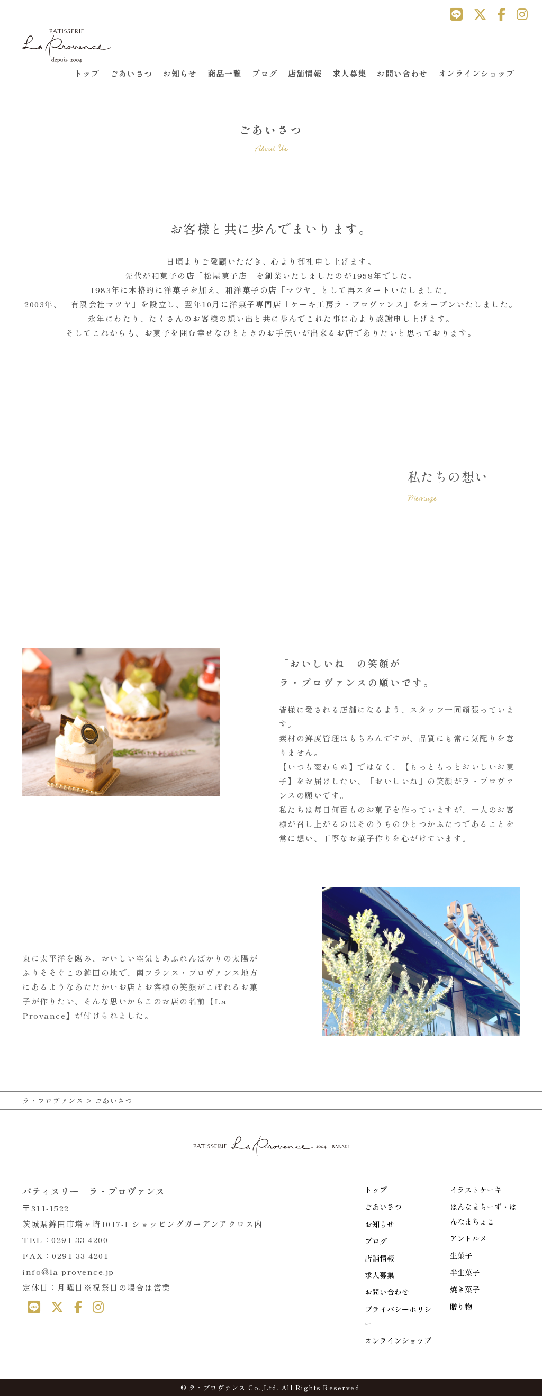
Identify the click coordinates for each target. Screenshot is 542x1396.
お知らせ (180, 73)
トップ (87, 73)
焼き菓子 (465, 1289)
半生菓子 (465, 1272)
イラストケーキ (476, 1189)
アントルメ (468, 1238)
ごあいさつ (131, 73)
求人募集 (349, 73)
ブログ (264, 73)
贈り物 (461, 1306)
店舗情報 (305, 73)
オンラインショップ (476, 73)
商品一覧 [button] (224, 73)
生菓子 (461, 1255)
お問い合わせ (402, 73)
